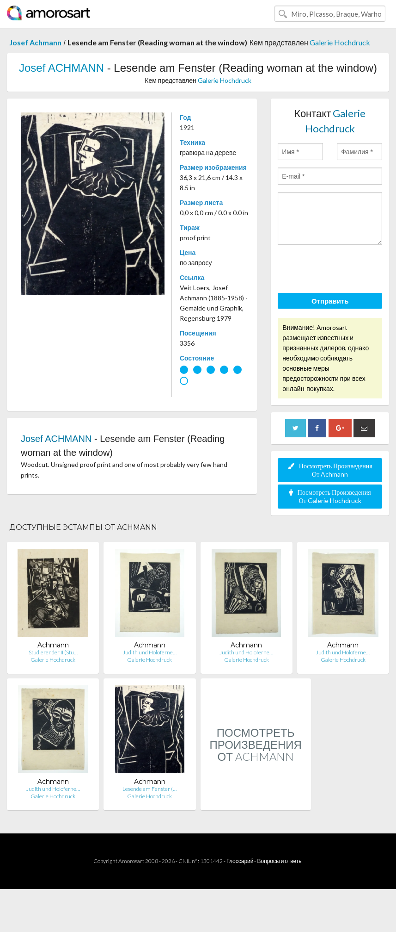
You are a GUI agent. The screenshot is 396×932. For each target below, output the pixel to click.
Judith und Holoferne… (150, 652)
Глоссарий (239, 860)
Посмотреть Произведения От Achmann (330, 470)
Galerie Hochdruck (340, 42)
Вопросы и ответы (279, 860)
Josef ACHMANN (61, 68)
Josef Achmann (35, 42)
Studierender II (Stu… (53, 652)
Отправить (330, 301)
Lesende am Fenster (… (149, 788)
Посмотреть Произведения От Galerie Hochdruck (330, 496)
